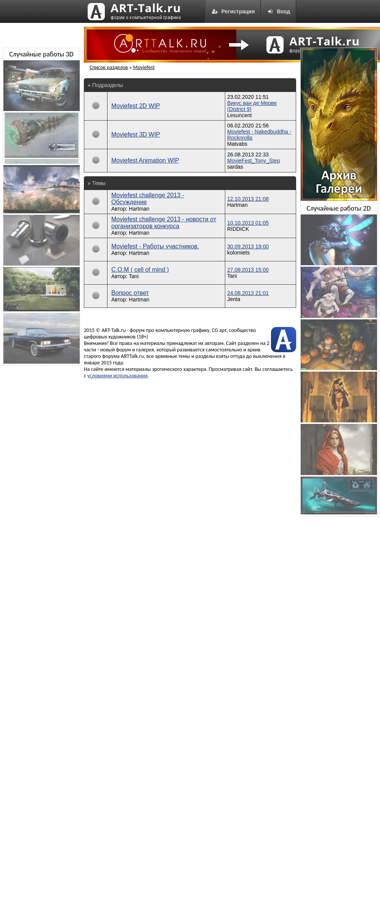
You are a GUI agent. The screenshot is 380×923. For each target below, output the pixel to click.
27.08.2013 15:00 (248, 270)
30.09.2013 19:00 (248, 246)
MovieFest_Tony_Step (253, 161)
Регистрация (233, 11)
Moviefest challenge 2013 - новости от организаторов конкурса (163, 222)
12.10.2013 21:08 (248, 199)
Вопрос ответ (130, 293)
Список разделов (109, 67)
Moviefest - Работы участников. (155, 246)
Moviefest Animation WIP (145, 160)
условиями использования (117, 375)
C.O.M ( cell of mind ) (140, 269)
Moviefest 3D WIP (135, 134)
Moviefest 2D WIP (135, 106)
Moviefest (144, 67)
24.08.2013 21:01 (248, 293)
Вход (278, 11)
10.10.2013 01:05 (248, 223)
